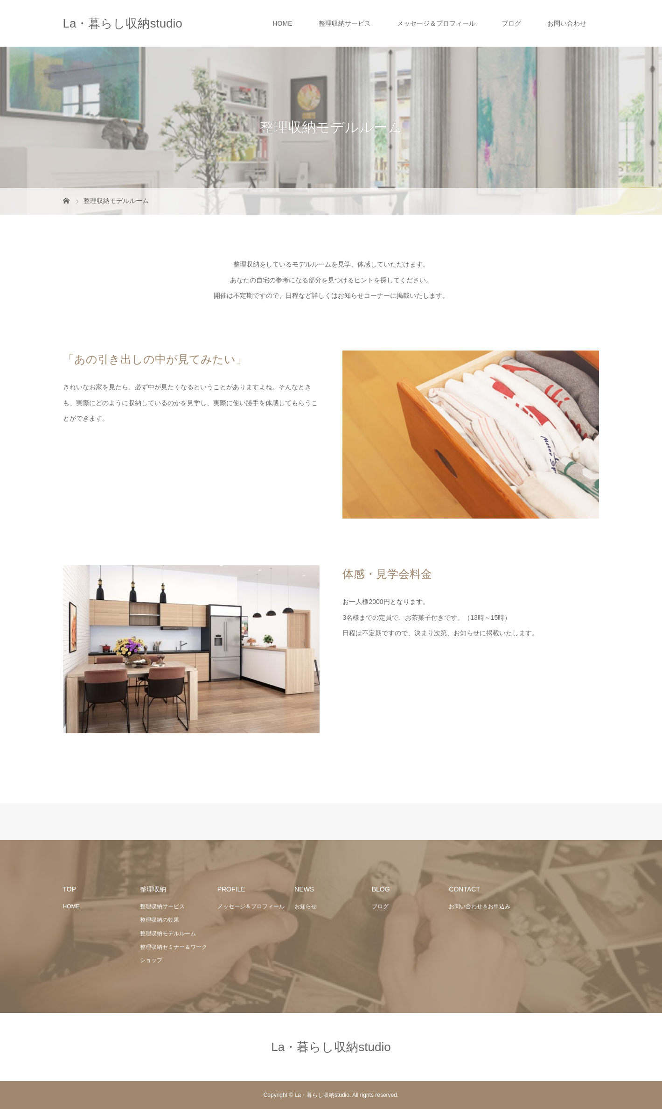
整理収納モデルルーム (168, 933)
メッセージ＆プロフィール (436, 23)
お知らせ (305, 906)
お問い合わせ (566, 23)
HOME (283, 23)
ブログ (511, 23)
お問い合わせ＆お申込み (479, 906)
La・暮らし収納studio (122, 23)
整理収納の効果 (159, 920)
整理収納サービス (345, 23)
